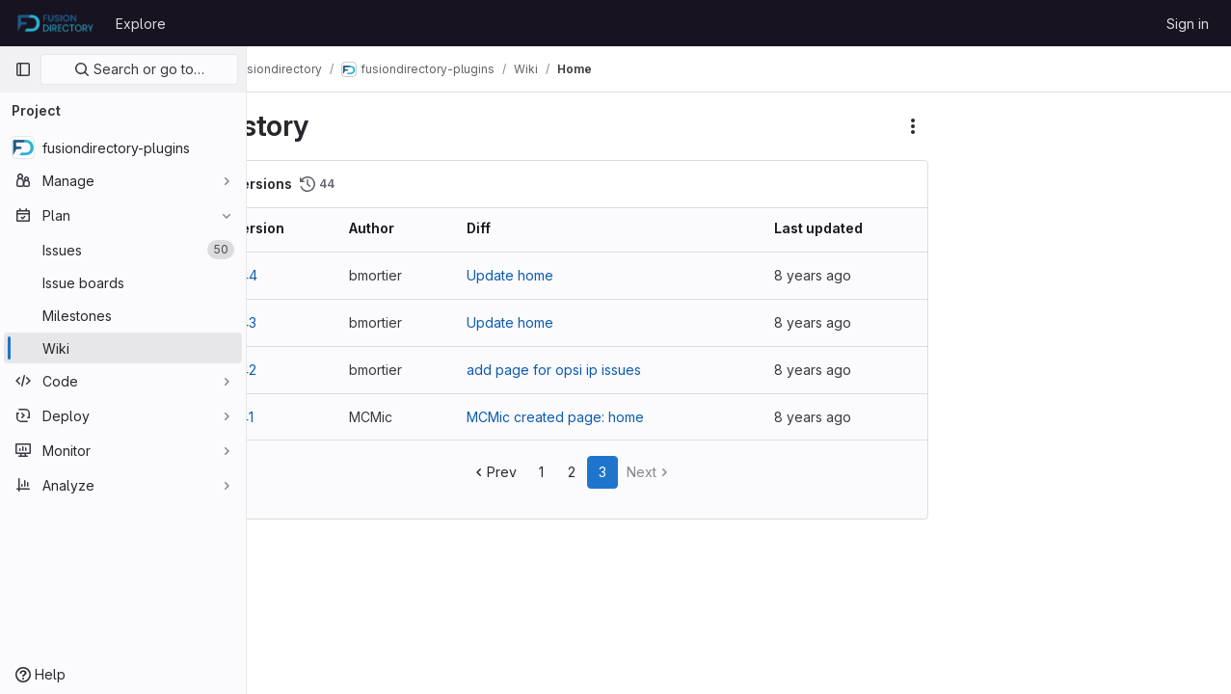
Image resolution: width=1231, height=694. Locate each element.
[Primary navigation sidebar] (23, 69)
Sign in (1187, 23)
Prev (522, 472)
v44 (298, 275)
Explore (141, 23)
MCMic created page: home (592, 417)
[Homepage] (55, 23)
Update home (546, 275)
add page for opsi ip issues (590, 369)
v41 (297, 417)
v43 (298, 322)
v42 (298, 369)
